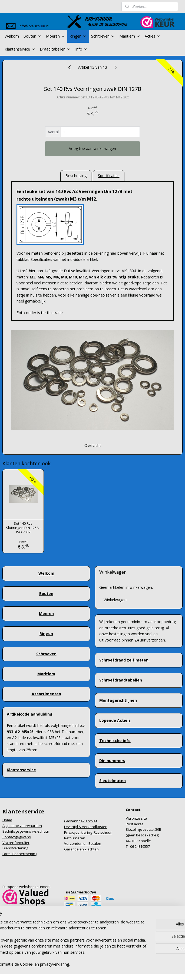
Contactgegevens (16, 837)
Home (7, 819)
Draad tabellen (55, 49)
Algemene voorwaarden (22, 825)
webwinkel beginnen (102, 955)
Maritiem (129, 36)
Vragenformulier (15, 842)
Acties (153, 36)
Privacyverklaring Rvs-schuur (88, 832)
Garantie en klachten (81, 849)
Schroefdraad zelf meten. (124, 660)
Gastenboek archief (80, 821)
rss (81, 955)
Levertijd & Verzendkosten (85, 826)
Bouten (32, 36)
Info (81, 49)
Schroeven (103, 36)
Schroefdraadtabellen (120, 680)
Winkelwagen (115, 599)
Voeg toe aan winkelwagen (92, 148)
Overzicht (92, 445)
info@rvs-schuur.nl (17, 914)
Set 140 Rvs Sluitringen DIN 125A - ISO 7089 (23, 527)
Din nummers (112, 760)
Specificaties (109, 175)
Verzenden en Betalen (82, 843)
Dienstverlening (15, 848)
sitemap (69, 955)
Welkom (12, 36)
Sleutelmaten (112, 780)
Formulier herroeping (19, 853)
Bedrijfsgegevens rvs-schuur (25, 831)
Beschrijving (76, 175)
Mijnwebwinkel (149, 955)
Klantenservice (20, 49)
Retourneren (74, 838)
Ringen (78, 36)
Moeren (55, 36)
